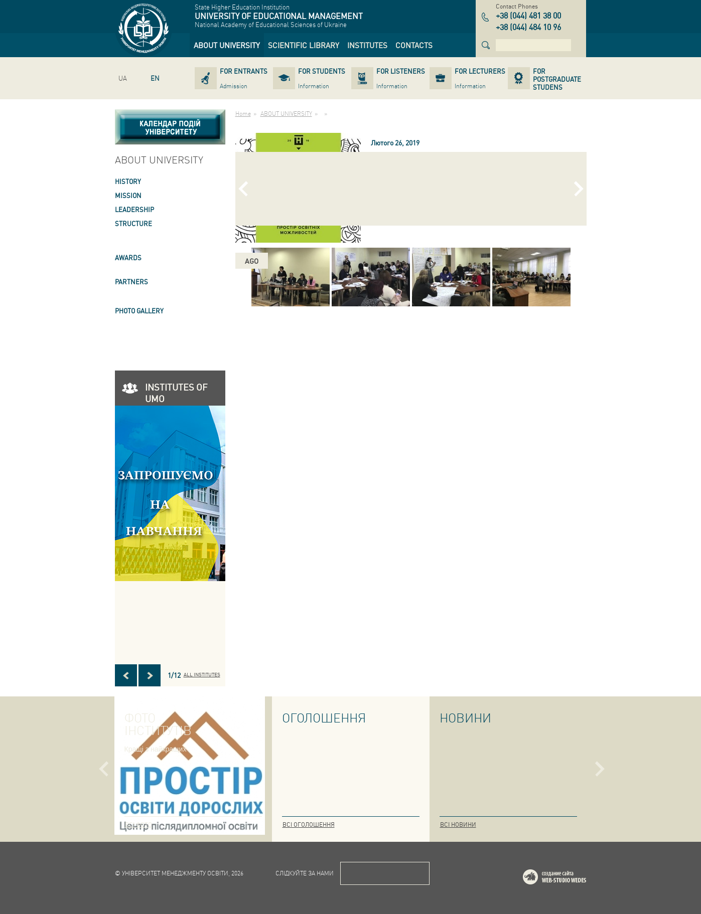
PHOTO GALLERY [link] (139, 310)
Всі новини (458, 824)
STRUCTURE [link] (133, 223)
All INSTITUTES (202, 674)
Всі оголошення (309, 824)
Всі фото (138, 824)
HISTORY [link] (128, 181)
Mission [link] (128, 195)
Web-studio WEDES (567, 878)
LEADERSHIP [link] (134, 209)
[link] (227, 45)
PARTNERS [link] (131, 281)
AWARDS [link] (128, 257)
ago (251, 260)
